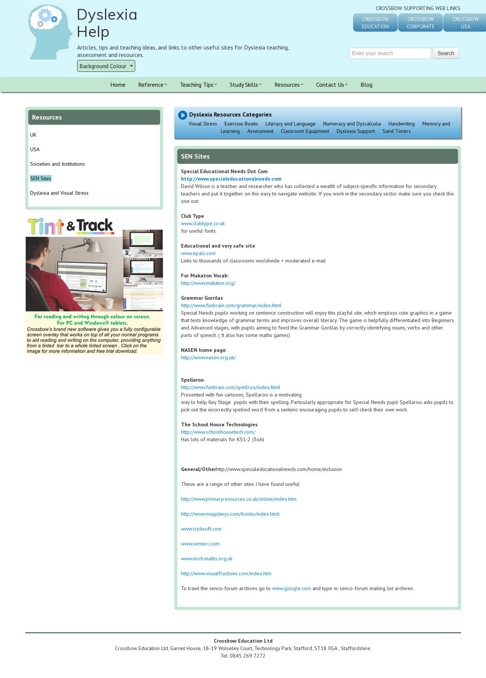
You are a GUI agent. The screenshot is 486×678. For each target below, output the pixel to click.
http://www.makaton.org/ (208, 283)
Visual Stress (203, 123)
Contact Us (332, 84)
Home (118, 84)
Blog (366, 84)
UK (33, 134)
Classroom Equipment (305, 131)
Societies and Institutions (57, 163)
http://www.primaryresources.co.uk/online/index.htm (238, 499)
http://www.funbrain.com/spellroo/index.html (230, 387)
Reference (152, 84)
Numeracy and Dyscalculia (352, 123)
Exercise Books (241, 123)
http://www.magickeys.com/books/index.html (230, 513)
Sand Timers (396, 131)
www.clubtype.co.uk (203, 223)
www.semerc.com (200, 543)
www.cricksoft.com (201, 528)
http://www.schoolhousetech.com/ (219, 432)
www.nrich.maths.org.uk (206, 558)
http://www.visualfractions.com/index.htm (226, 573)
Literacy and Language (291, 123)
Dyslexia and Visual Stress (59, 193)
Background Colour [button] (106, 66)
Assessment (260, 131)
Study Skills (246, 84)
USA (34, 149)
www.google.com (291, 588)
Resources (289, 84)
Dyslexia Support (356, 131)
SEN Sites (40, 178)
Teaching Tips (198, 84)
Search (446, 53)
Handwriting (401, 123)
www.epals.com (198, 253)
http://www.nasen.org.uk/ (208, 357)
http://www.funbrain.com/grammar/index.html (231, 305)
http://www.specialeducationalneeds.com (231, 178)
